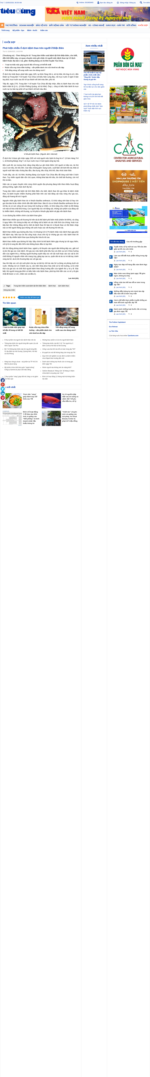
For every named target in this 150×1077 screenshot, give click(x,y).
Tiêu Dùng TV (26, 541)
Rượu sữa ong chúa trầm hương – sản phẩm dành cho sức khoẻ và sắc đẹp (34, 67)
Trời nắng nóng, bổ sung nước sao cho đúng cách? (25, 70)
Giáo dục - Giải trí (9, 559)
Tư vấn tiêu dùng (117, 242)
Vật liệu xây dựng (64, 555)
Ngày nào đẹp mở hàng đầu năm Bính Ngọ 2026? (130, 266)
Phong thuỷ (61, 552)
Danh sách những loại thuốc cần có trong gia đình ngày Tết (130, 310)
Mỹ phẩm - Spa (118, 549)
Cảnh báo (79, 552)
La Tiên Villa (113, 331)
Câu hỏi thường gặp (134, 242)
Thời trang (116, 552)
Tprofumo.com (133, 335)
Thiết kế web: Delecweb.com (139, 584)
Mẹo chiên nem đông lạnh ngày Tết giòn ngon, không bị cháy (129, 274)
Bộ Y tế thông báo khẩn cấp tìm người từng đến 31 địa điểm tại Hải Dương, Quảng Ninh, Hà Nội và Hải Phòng (20, 351)
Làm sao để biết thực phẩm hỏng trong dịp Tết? (130, 257)
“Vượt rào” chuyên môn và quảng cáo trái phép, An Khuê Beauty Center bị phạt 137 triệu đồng (69, 416)
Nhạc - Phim (7, 570)
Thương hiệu (43, 549)
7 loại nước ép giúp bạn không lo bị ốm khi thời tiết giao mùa (93, 96)
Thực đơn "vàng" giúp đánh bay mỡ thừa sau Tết (30, 396)
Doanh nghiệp (44, 541)
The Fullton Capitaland (117, 322)
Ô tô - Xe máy (25, 562)
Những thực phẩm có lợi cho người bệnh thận (57, 340)
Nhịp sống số (25, 565)
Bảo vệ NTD (80, 541)
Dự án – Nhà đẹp (63, 549)
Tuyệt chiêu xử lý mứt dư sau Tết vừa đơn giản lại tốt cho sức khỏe (130, 248)
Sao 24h (5, 567)
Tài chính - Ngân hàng (10, 547)
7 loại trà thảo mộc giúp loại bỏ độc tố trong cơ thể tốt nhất (28, 65)
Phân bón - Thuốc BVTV (139, 547)
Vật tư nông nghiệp (138, 541)
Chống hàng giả (81, 549)
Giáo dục (6, 562)
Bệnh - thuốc (117, 547)
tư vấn (16, 274)
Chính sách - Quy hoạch (66, 544)
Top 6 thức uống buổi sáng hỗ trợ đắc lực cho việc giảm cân (94, 87)
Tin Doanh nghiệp (45, 552)
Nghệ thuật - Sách (9, 565)
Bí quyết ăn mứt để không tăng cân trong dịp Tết (58, 352)
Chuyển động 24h (9, 544)
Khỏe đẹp (116, 541)
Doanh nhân (43, 544)
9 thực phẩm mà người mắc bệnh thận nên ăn (20, 340)
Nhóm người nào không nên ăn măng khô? (56, 367)
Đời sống (97, 541)
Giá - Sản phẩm (8, 549)
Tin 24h (96, 544)
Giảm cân (116, 544)
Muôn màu (98, 549)
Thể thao (97, 555)
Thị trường (7, 541)
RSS (148, 577)
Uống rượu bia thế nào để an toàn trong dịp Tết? (58, 349)
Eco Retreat (113, 327)
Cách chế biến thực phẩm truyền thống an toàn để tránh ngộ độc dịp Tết (130, 301)
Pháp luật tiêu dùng (82, 544)
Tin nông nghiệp (136, 544)
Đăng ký (133, 3)
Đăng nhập (124, 3)
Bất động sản (63, 541)
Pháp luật (97, 547)
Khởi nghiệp (43, 547)
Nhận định (61, 547)
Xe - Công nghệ (27, 559)
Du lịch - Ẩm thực (100, 552)
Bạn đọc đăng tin (106, 3)
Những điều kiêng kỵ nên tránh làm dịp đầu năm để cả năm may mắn (129, 292)
